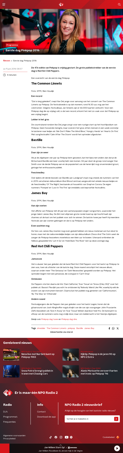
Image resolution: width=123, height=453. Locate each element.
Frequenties (9, 422)
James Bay (89, 328)
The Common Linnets (56, 328)
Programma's (10, 417)
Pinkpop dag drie (69, 319)
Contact (41, 412)
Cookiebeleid (108, 437)
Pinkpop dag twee (49, 319)
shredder (41, 328)
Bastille (79, 328)
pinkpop (71, 328)
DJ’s (5, 412)
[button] (117, 448)
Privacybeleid (9, 439)
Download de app (46, 417)
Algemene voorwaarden (14, 436)
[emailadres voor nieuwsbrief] (92, 418)
